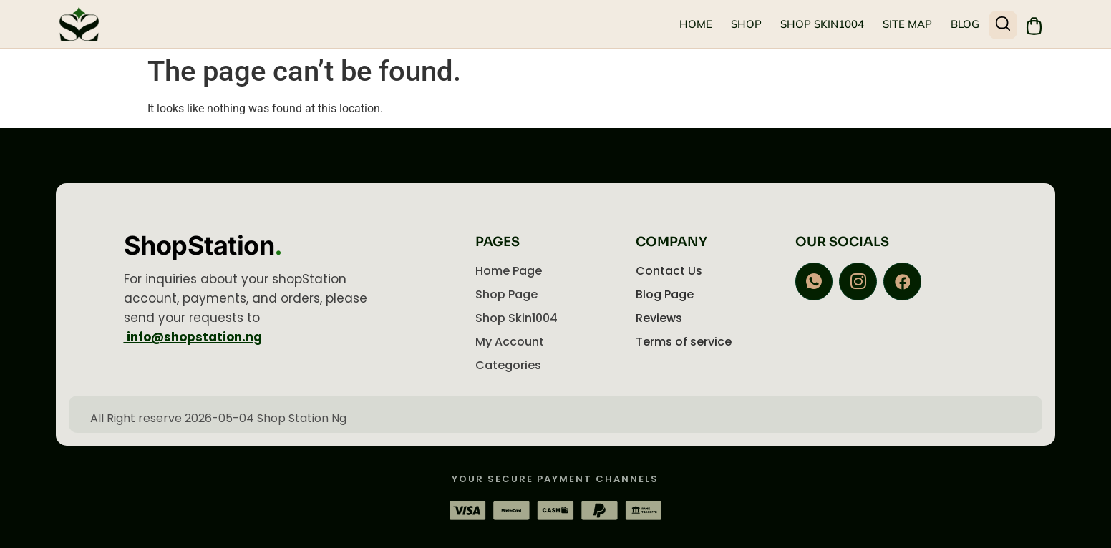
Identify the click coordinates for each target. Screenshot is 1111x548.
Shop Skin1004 (821, 24)
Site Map (906, 24)
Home (695, 24)
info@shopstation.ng (193, 337)
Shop (745, 24)
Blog (964, 24)
